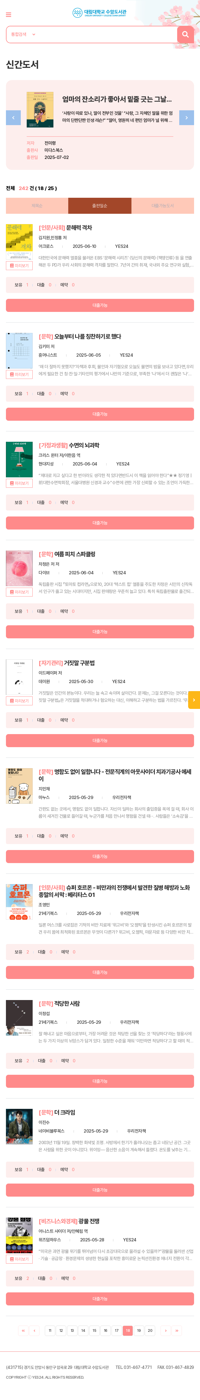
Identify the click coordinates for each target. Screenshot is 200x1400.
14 (83, 1331)
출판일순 (99, 205)
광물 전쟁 (89, 1221)
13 (72, 1331)
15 (94, 1331)
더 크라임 (64, 1112)
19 (139, 1331)
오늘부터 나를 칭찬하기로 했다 (87, 336)
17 (116, 1331)
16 (105, 1331)
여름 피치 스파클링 (75, 554)
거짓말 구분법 (79, 662)
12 (61, 1331)
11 (50, 1331)
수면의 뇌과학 (84, 445)
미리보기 (21, 265)
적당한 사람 (67, 1003)
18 (128, 1331)
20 (150, 1331)
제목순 (37, 205)
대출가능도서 (163, 205)
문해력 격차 (79, 227)
